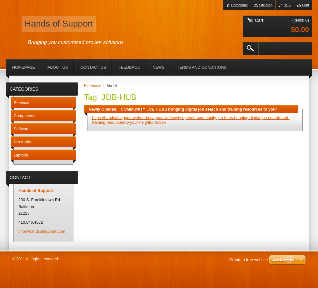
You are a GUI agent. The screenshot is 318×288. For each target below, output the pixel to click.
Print (305, 5)
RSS (287, 5)
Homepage (92, 85)
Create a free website (248, 259)
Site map (265, 5)
